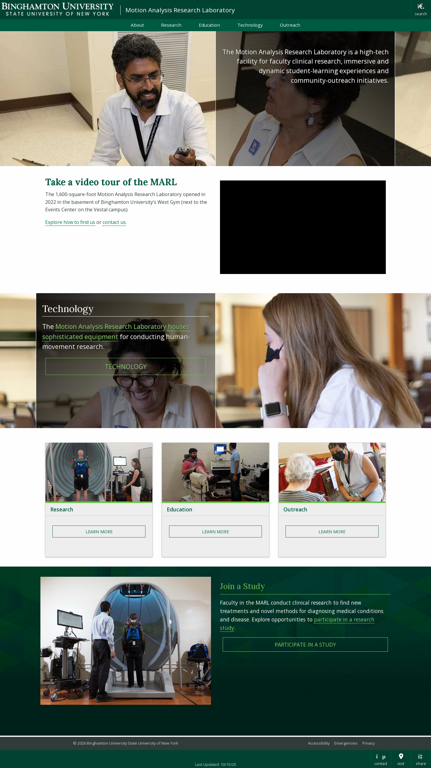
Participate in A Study (305, 644)
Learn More (99, 531)
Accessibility (319, 743)
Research (171, 25)
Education (209, 25)
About (137, 25)
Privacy (368, 743)
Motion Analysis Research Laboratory (180, 10)
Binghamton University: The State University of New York (57, 9)
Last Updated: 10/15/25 (215, 764)
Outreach (290, 25)
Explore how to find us (70, 222)
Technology (250, 25)
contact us (114, 222)
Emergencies (346, 743)
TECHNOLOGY (126, 366)
